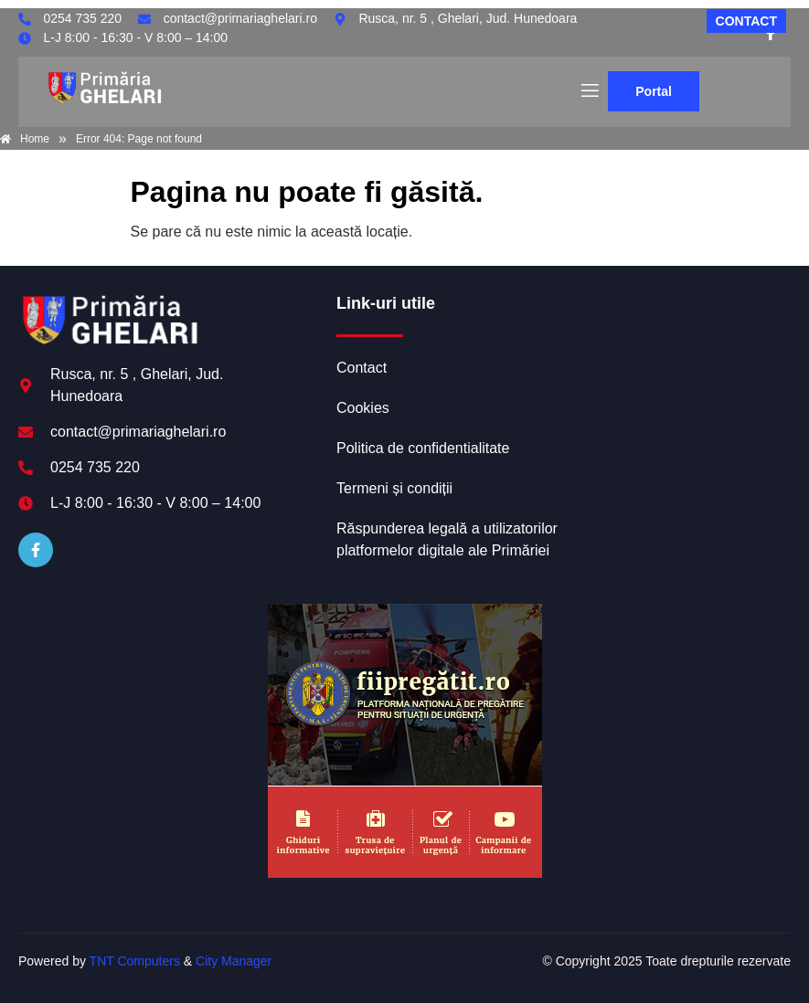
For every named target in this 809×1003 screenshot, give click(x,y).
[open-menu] (589, 91)
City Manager (233, 961)
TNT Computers (135, 961)
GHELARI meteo (677, 361)
